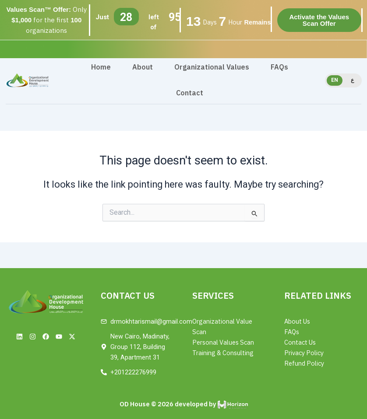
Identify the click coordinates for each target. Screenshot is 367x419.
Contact (189, 93)
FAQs (279, 67)
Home (101, 67)
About (142, 67)
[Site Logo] (27, 80)
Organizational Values (211, 67)
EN (334, 80)
